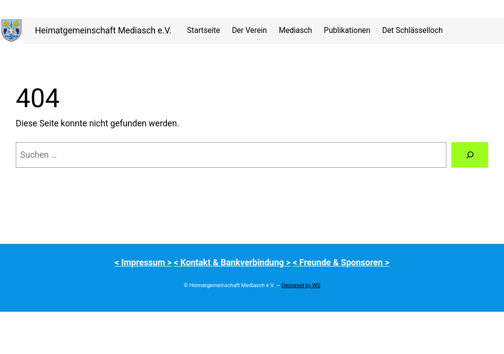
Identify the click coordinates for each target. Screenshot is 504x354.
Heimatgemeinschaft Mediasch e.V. (103, 30)
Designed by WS (301, 285)
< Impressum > (143, 262)
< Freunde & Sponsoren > (341, 262)
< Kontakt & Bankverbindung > (232, 262)
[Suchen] (469, 154)
